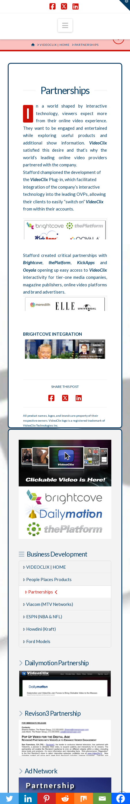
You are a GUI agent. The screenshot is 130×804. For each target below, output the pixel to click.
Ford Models (37, 641)
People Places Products (47, 579)
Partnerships (41, 591)
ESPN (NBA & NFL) (42, 616)
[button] (65, 25)
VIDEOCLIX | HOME (44, 567)
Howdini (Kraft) (39, 629)
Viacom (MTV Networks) (48, 604)
